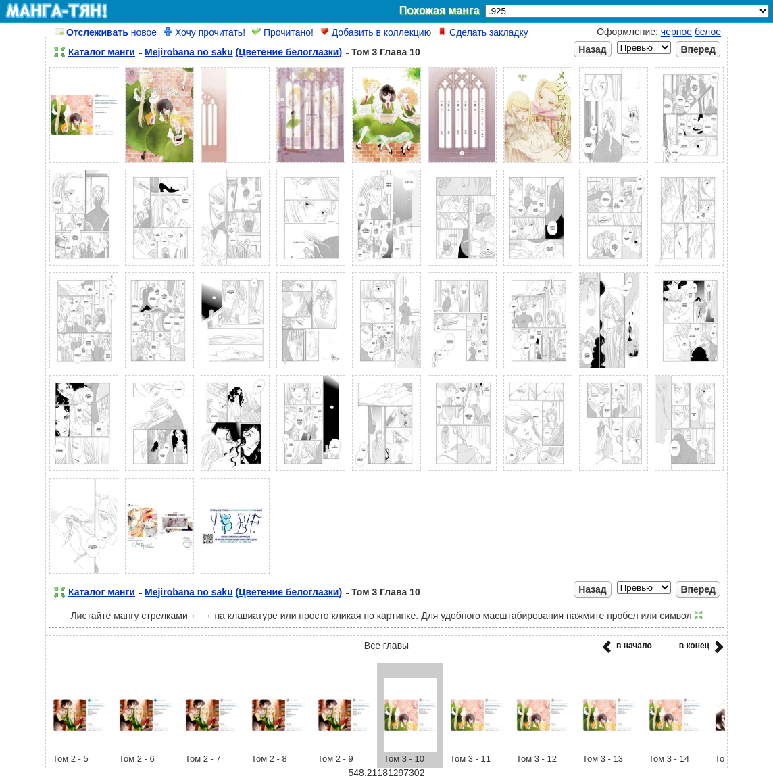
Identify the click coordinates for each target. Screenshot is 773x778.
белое (708, 31)
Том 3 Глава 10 (385, 52)
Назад (592, 49)
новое (106, 32)
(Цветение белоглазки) (289, 52)
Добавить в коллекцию (375, 32)
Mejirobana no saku (189, 52)
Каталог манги (101, 52)
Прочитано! (283, 32)
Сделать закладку (483, 32)
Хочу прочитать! (204, 32)
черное (676, 31)
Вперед (698, 49)
